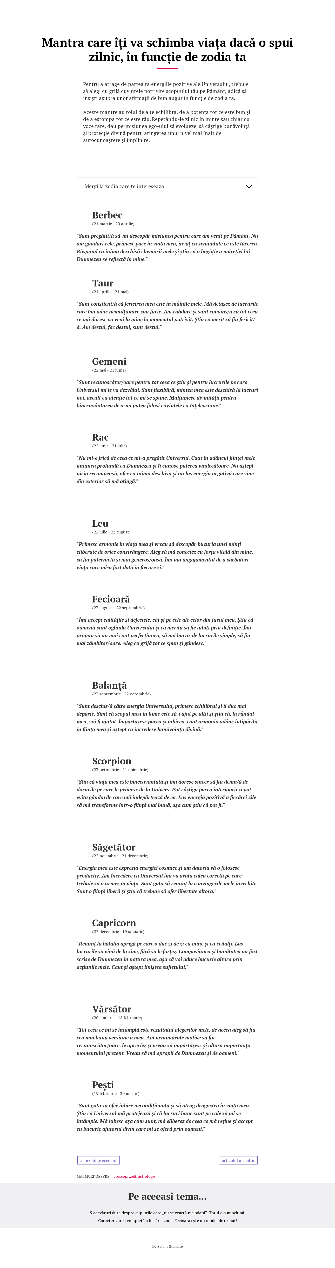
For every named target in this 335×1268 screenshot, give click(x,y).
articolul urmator (238, 1159)
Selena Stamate (170, 1245)
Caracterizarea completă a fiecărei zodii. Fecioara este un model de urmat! (167, 1219)
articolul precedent (98, 1159)
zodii (133, 1175)
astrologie (146, 1175)
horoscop (119, 1175)
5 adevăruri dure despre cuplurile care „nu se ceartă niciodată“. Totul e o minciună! (167, 1211)
